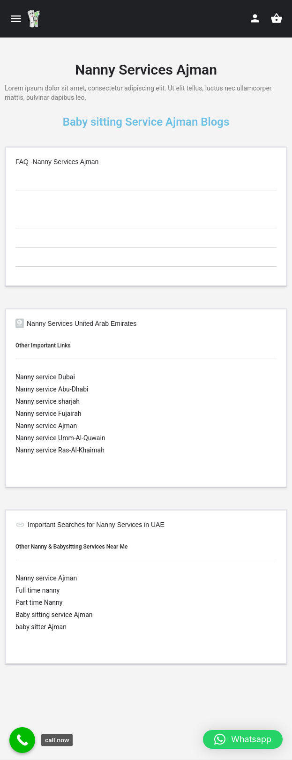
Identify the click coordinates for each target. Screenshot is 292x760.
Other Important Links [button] (43, 345)
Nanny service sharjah (47, 401)
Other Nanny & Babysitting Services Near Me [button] (71, 546)
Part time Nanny (38, 602)
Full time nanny (37, 590)
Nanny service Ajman (46, 425)
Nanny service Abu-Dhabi (51, 389)
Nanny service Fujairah (48, 413)
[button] (243, 739)
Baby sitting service (44, 614)
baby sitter (31, 627)
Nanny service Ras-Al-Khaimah (60, 450)
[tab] (146, 181)
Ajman (83, 614)
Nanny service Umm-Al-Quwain (60, 438)
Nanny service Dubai (45, 377)
